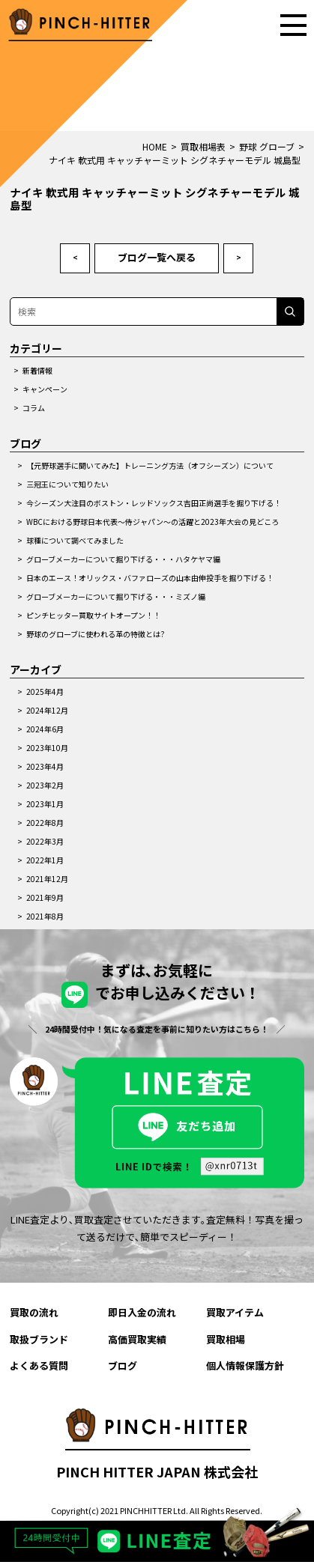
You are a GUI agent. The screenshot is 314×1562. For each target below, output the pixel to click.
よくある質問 (39, 1365)
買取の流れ (34, 1312)
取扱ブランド (39, 1339)
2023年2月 (45, 785)
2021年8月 (45, 916)
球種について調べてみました (75, 540)
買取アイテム (235, 1312)
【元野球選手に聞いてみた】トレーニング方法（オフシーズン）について (150, 465)
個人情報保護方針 (245, 1365)
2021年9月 (45, 897)
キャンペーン (44, 389)
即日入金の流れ (142, 1312)
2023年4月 (45, 766)
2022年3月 (45, 841)
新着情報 (37, 370)
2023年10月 (47, 747)
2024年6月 (45, 729)
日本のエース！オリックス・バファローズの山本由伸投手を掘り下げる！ (150, 577)
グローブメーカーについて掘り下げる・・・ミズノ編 (115, 596)
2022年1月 (45, 860)
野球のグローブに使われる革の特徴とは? (95, 633)
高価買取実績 (137, 1339)
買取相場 (225, 1339)
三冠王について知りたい (67, 484)
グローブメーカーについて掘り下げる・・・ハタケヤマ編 (123, 559)
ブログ (122, 1365)
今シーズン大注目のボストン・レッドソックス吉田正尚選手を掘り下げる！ (153, 502)
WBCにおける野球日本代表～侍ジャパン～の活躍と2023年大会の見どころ (152, 521)
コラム (33, 407)
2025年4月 (45, 691)
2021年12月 (47, 878)
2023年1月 (45, 803)
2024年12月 (47, 710)
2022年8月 (45, 822)
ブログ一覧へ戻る (157, 257)
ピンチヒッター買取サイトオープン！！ (93, 615)
